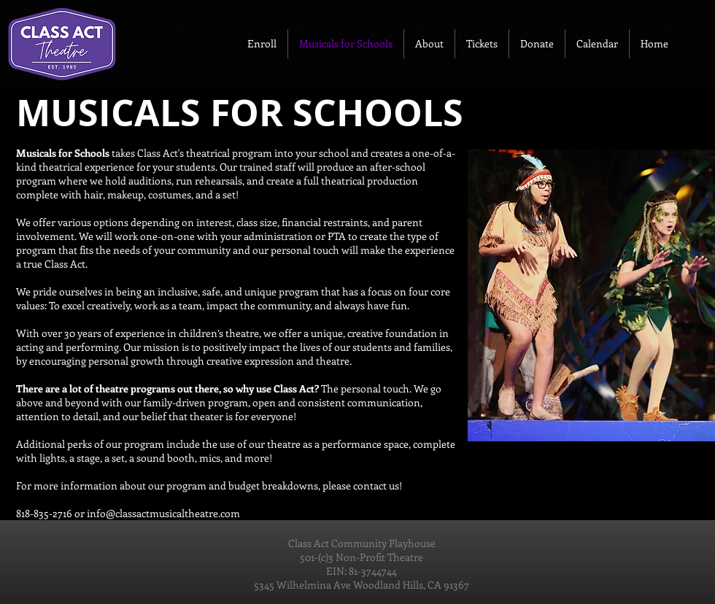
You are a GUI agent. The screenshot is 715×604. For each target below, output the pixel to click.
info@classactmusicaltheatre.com (163, 513)
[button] (261, 43)
